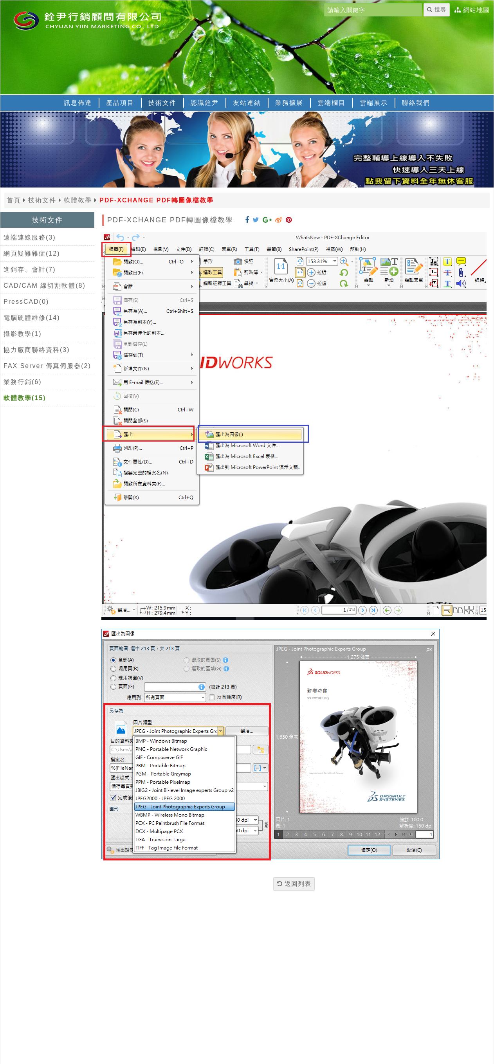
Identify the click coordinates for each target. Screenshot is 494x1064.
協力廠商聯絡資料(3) (37, 349)
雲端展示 (374, 102)
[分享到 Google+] (267, 220)
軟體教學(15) (25, 398)
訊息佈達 (78, 102)
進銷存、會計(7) (30, 269)
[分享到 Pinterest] (289, 220)
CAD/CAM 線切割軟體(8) (45, 285)
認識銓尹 (205, 102)
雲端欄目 (331, 102)
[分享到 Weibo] (279, 220)
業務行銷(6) (23, 382)
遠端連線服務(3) (30, 237)
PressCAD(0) (26, 301)
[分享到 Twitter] (256, 220)
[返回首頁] (98, 20)
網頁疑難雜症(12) (32, 253)
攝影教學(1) (23, 333)
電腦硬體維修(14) (32, 317)
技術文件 (162, 102)
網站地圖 (476, 10)
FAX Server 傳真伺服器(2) (47, 365)
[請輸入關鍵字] (373, 9)
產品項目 (120, 102)
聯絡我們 (416, 102)
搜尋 (436, 9)
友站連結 (247, 102)
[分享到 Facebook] (247, 220)
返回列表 (294, 883)
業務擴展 (289, 102)
